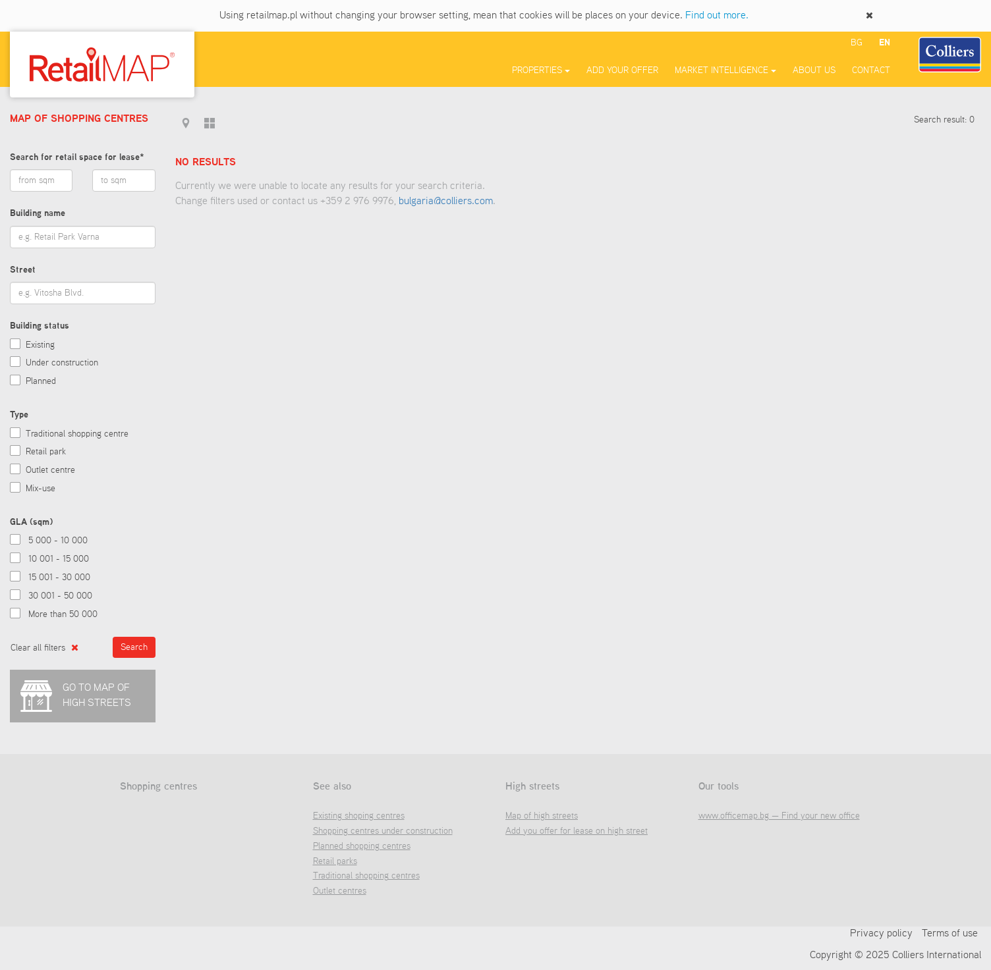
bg (857, 42)
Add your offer (622, 70)
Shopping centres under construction (383, 831)
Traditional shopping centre (77, 434)
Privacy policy (881, 934)
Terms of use (950, 934)
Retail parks (335, 861)
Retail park (46, 451)
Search (134, 647)
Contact (871, 70)
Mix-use (40, 488)
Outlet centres (339, 891)
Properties (541, 70)
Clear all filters (44, 648)
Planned (41, 381)
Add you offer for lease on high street (576, 831)
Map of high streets (541, 816)
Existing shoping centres (359, 816)
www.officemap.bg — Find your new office (779, 816)
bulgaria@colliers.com (446, 201)
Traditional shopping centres (366, 875)
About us (814, 70)
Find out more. (717, 16)
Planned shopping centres (362, 846)
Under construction (62, 362)
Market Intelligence (725, 70)
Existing (40, 345)
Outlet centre (50, 470)
